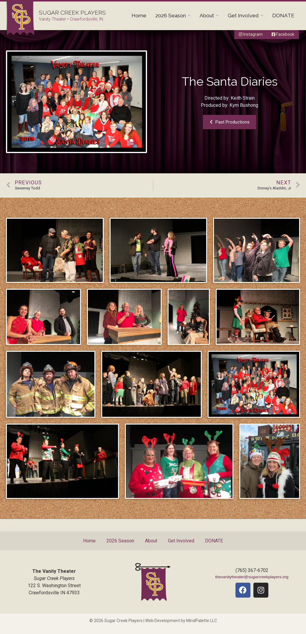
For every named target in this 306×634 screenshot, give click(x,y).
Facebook (283, 34)
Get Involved (243, 15)
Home (138, 15)
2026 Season (170, 15)
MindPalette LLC (201, 620)
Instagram (251, 34)
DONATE (283, 15)
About (207, 15)
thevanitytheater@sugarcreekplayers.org (251, 577)
